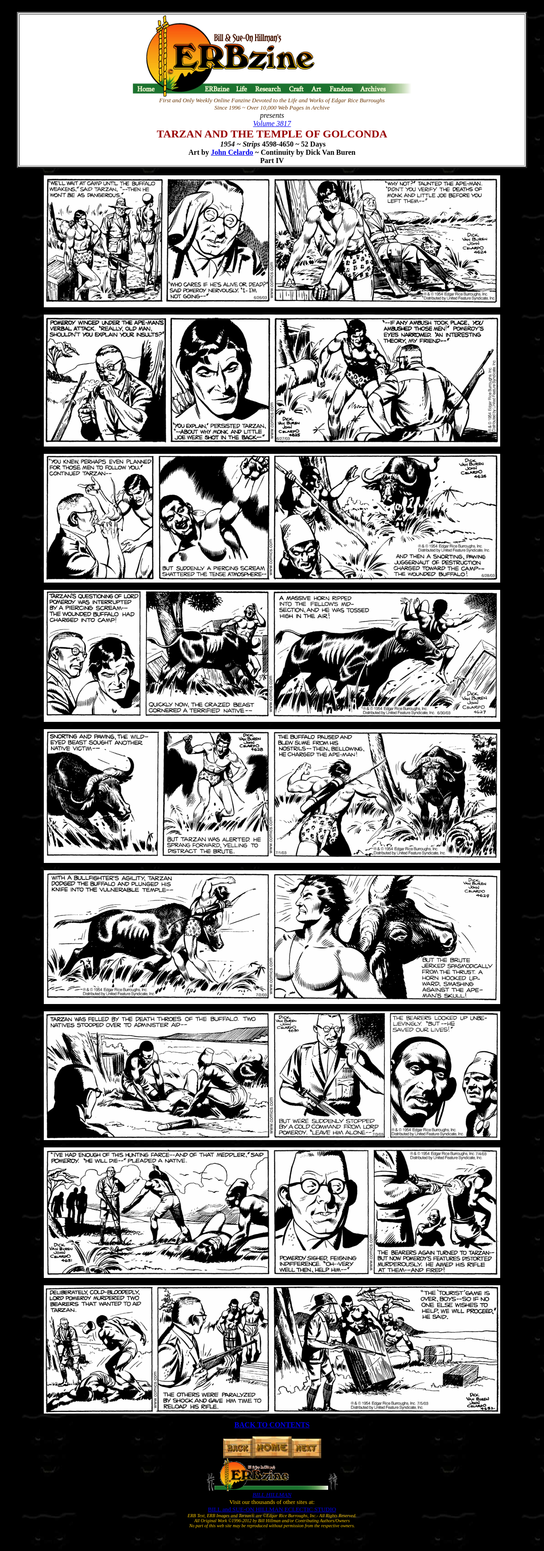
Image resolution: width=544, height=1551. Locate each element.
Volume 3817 (272, 123)
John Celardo (232, 152)
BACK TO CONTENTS (272, 1425)
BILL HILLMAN (271, 1494)
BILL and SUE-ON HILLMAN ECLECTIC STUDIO (272, 1509)
